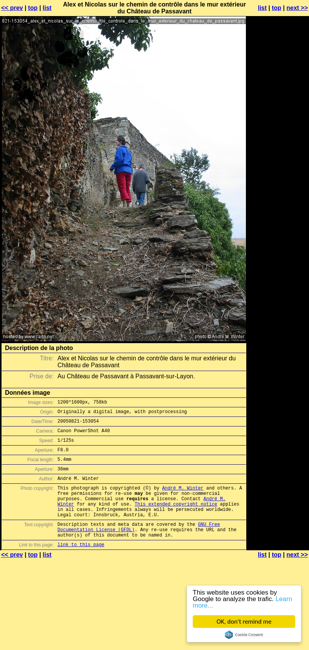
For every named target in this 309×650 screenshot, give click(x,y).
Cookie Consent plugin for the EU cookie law (244, 635)
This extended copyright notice (176, 518)
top (32, 8)
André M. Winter (182, 499)
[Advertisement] (278, 105)
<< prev (12, 8)
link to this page (80, 566)
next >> (297, 8)
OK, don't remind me (244, 622)
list (47, 8)
